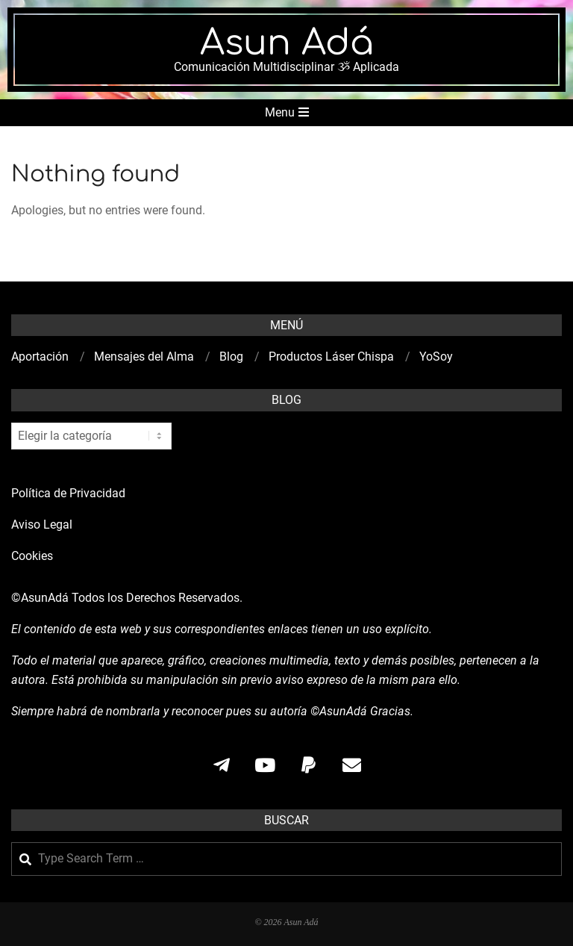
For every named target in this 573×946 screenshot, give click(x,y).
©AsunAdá (40, 598)
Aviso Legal (41, 524)
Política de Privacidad (68, 493)
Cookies (33, 556)
